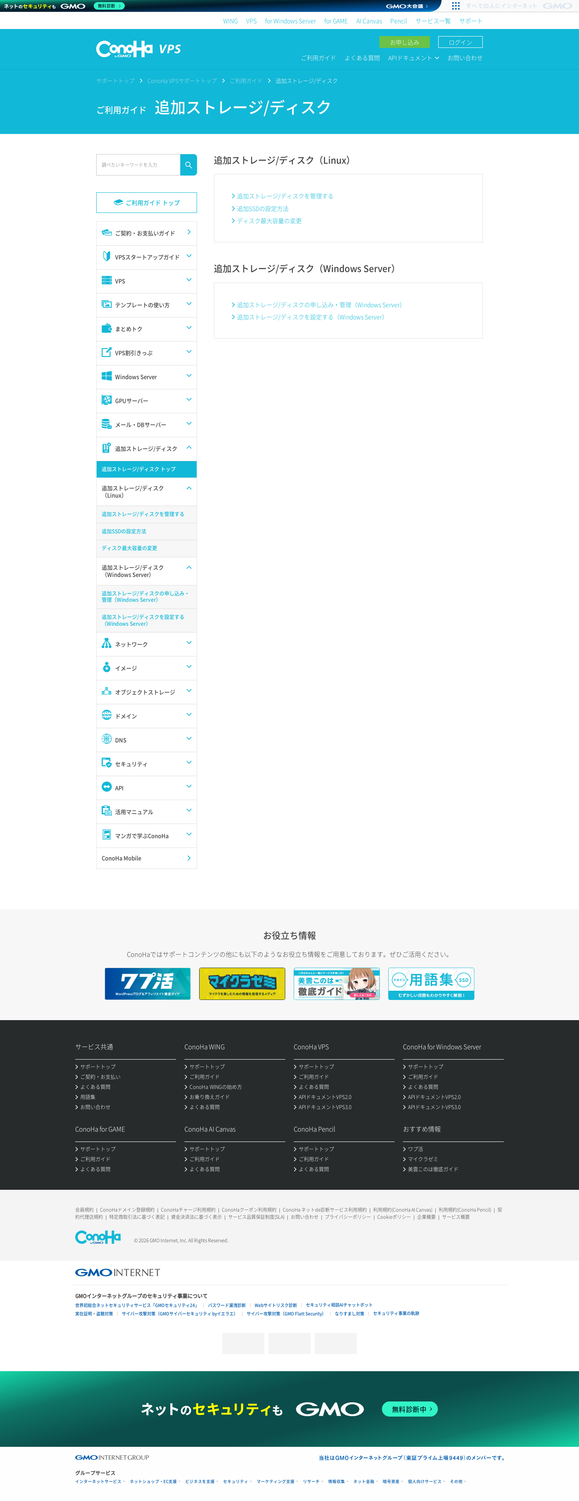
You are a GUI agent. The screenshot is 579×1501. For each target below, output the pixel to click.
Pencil (398, 20)
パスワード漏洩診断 (227, 1305)
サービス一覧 (433, 20)
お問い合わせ (465, 57)
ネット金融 (363, 1481)
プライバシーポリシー (348, 1216)
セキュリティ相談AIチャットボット (339, 1305)
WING (230, 20)
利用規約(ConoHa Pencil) (465, 1209)
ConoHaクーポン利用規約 (249, 1209)
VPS (251, 20)
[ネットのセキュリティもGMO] (64, 6)
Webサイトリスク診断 (276, 1305)
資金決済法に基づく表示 (196, 1216)
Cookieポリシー (394, 1216)
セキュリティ (235, 1481)
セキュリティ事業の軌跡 (396, 1313)
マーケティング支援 (276, 1481)
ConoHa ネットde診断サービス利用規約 (325, 1209)
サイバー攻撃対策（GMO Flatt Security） (286, 1313)
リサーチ (311, 1481)
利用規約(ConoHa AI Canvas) (402, 1209)
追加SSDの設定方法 (263, 208)
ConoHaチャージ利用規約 (188, 1209)
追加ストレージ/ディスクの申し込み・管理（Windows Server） (321, 304)
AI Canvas (369, 20)
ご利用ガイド (318, 57)
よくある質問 (362, 57)
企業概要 (426, 1216)
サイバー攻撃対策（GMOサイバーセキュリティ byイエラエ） (180, 1313)
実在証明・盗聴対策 (94, 1313)
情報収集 (336, 1481)
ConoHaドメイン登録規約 (127, 1209)
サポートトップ (115, 80)
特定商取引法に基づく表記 (137, 1216)
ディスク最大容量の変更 (269, 220)
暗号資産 (391, 1481)
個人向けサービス (425, 1481)
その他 (456, 1481)
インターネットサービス (98, 1481)
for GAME (336, 20)
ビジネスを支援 (200, 1481)
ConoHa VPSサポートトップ (182, 80)
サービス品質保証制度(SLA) (256, 1216)
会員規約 (84, 1209)
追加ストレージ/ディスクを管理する (285, 196)
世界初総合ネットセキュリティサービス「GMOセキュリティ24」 (137, 1305)
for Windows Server (290, 20)
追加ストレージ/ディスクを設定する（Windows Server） (312, 316)
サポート (471, 20)
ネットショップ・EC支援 (153, 1481)
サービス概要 (456, 1216)
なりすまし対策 (349, 1313)
